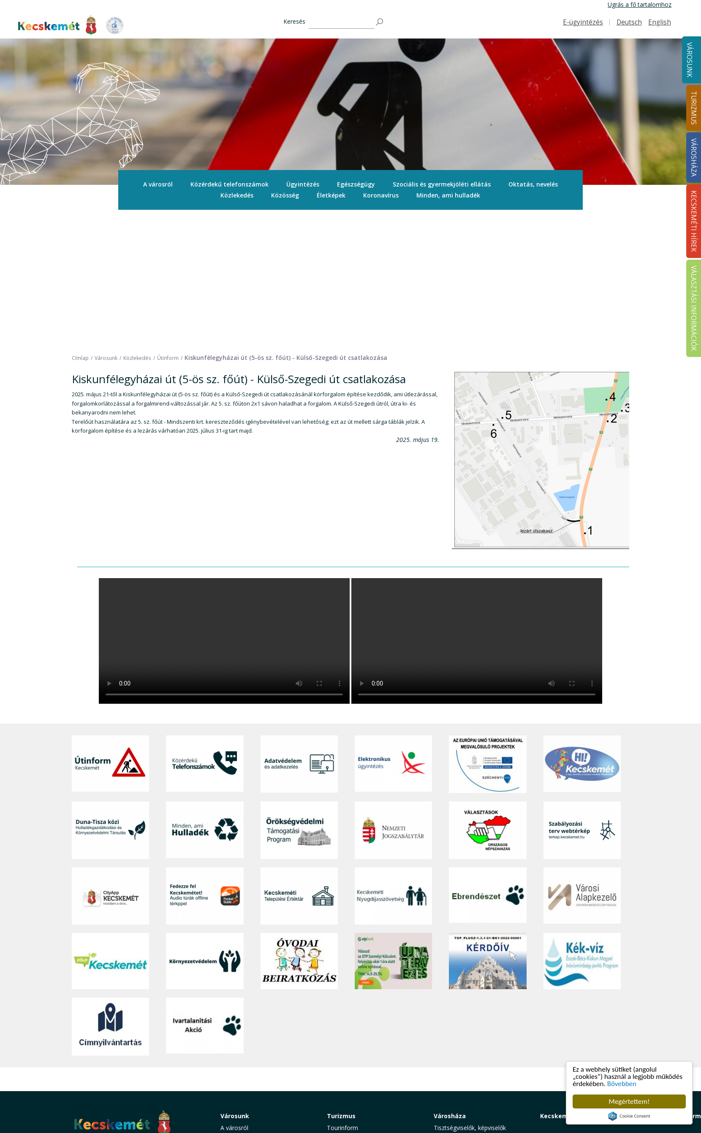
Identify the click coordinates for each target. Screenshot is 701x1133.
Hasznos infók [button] (346, 1094)
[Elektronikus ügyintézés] (393, 630)
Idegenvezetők (347, 1003)
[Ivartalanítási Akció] (204, 892)
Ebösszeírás (450, 1098)
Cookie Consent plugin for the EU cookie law (629, 1116)
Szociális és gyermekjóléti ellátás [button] (442, 184)
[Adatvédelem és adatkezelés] (299, 630)
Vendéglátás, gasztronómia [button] (364, 1060)
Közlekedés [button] (236, 195)
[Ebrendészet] (487, 761)
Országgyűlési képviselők (468, 1003)
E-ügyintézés (583, 22)
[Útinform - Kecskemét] (110, 630)
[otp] (393, 827)
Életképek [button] (331, 195)
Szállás (336, 1069)
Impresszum (89, 1082)
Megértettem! (629, 1101)
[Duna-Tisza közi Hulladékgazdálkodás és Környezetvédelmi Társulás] (110, 695)
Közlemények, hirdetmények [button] (472, 1060)
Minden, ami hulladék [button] (448, 195)
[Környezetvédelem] (204, 827)
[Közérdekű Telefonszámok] (204, 630)
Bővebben (621, 1083)
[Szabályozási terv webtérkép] (582, 695)
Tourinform (342, 993)
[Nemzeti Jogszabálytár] (393, 695)
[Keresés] (341, 22)
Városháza (450, 981)
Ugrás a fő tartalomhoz (639, 4)
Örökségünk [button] (343, 1012)
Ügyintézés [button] (302, 184)
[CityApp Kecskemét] (110, 761)
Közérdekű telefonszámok (229, 184)
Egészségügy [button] (356, 184)
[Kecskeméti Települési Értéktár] (299, 761)
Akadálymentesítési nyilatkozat (476, 1079)
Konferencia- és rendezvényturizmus (354, 1082)
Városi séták (343, 1050)
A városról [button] (158, 184)
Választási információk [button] (464, 1069)
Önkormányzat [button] (454, 1012)
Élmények (340, 1031)
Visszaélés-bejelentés (463, 1088)
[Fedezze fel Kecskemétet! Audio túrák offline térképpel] (204, 761)
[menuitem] (158, 184)
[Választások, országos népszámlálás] (487, 695)
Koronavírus (381, 195)
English (659, 22)
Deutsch (629, 22)
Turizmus (341, 981)
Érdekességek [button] (345, 1022)
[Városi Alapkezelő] (582, 761)
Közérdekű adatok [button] (459, 1031)
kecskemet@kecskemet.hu (128, 1063)
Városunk (689, 59)
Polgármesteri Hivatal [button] (463, 1022)
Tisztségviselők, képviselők (470, 993)
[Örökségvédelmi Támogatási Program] (299, 695)
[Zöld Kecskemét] (110, 827)
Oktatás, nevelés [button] (533, 184)
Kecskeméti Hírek (567, 981)
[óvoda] (299, 827)
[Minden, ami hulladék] (204, 695)
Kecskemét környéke (355, 1041)
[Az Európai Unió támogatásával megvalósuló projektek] (487, 630)
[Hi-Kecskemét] (582, 630)
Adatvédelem (452, 1041)
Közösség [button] (285, 195)
